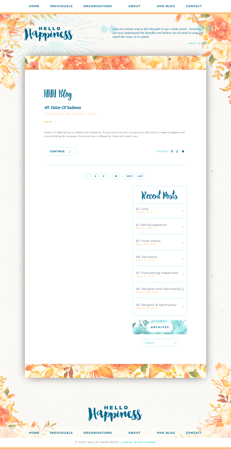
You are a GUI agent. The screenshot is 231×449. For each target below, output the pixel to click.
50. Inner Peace (148, 241)
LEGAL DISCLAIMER (139, 442)
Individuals (61, 6)
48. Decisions (146, 257)
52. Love (142, 209)
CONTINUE (60, 151)
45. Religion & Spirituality (156, 305)
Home (34, 6)
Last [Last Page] (140, 176)
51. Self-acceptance (151, 225)
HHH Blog (166, 6)
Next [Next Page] (130, 176)
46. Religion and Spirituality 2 (160, 289)
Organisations (97, 6)
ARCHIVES (160, 327)
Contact (194, 6)
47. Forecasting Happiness (157, 273)
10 (116, 176)
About (135, 6)
